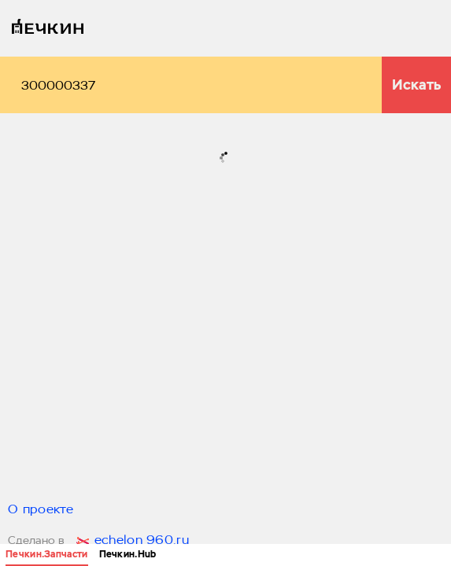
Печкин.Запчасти (47, 554)
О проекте (41, 510)
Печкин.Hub (128, 554)
